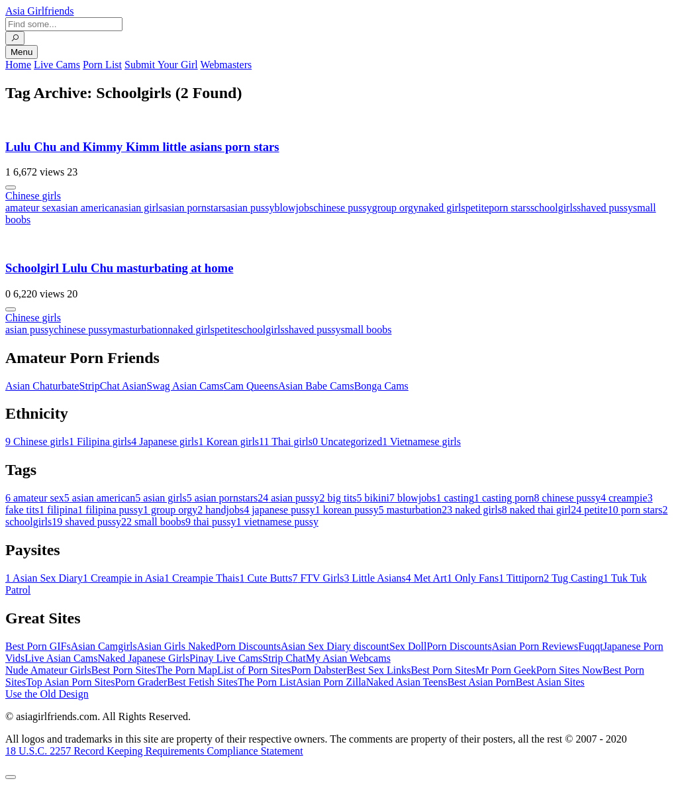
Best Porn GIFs (38, 646)
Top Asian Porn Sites (70, 682)
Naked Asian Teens (407, 682)
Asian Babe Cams (316, 386)
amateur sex (30, 207)
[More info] (10, 187)
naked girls (441, 207)
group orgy (395, 207)
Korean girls (229, 441)
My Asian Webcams (348, 658)
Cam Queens (251, 386)
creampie (624, 497)
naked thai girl (536, 509)
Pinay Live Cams (225, 658)
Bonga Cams (381, 386)
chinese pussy (342, 207)
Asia (39, 11)
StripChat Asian (113, 386)
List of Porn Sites (254, 670)
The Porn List (267, 682)
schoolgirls (553, 207)
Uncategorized (347, 441)
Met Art (426, 578)
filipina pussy (110, 509)
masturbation (140, 329)
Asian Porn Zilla (331, 682)
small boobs (366, 329)
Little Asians (374, 578)
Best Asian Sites (550, 682)
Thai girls (286, 441)
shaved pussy (605, 207)
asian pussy (250, 207)
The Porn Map (186, 670)
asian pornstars (194, 207)
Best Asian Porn (482, 682)
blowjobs (294, 207)
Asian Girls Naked (176, 646)
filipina (58, 509)
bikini (373, 497)
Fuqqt (590, 646)
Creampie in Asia (123, 578)
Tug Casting (573, 578)
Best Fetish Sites (202, 682)
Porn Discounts (248, 646)
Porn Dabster (319, 670)
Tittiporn (521, 578)
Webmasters (226, 64)
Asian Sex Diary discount (335, 646)
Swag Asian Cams (184, 386)
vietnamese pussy (277, 521)
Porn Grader (141, 682)
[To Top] (10, 777)
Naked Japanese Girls (143, 658)
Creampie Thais (201, 578)
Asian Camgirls (104, 646)
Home (18, 64)
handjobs (220, 509)
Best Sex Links (379, 670)
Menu (21, 52)
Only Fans (473, 578)
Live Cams (57, 64)
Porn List (102, 64)
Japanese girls (164, 441)
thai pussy (210, 521)
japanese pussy (279, 509)
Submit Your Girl (161, 64)
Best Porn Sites (123, 670)
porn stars (509, 207)
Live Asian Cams (60, 658)
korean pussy (347, 509)
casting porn (504, 497)
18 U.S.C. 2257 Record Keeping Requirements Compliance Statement (154, 751)
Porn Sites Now (569, 670)
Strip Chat (283, 658)
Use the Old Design (47, 694)
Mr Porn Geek (505, 670)
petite (477, 207)
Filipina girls (100, 441)
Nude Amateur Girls (48, 670)
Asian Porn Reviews (535, 646)
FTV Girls (318, 578)
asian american (88, 207)
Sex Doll (407, 646)
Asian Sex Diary (44, 578)
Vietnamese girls (421, 441)
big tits (338, 497)
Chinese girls (33, 195)
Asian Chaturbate (42, 386)
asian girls (140, 207)
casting (455, 497)
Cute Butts (265, 578)
